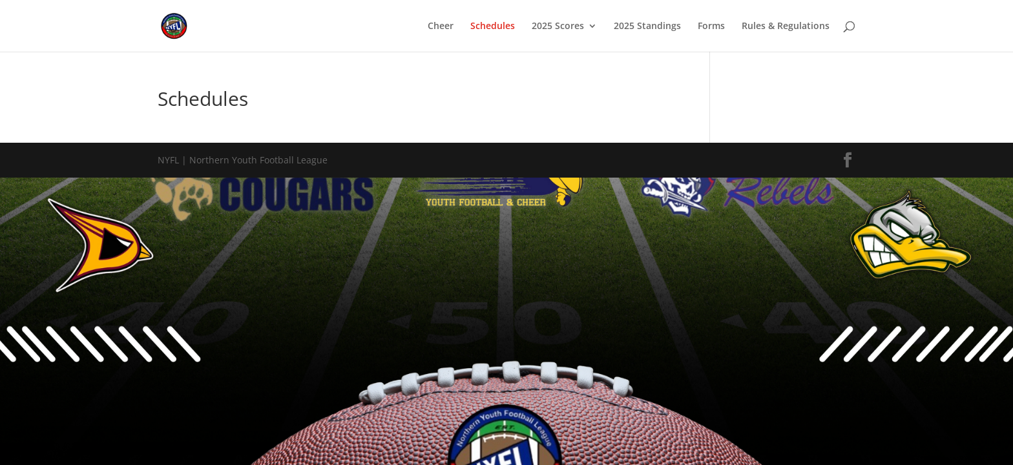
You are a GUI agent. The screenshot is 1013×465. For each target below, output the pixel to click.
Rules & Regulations (786, 26)
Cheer (441, 26)
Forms (711, 26)
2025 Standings (647, 26)
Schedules (492, 26)
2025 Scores (558, 26)
